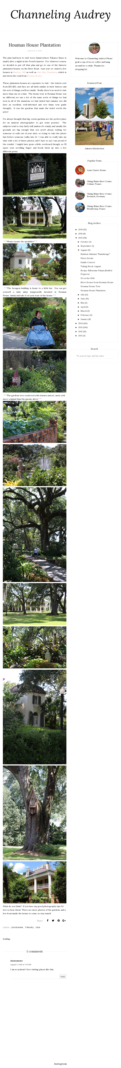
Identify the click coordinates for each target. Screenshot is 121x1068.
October (85, 242)
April (83, 307)
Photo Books (87, 258)
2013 (80, 327)
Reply (63, 976)
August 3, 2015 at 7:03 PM (20, 964)
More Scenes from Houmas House (97, 282)
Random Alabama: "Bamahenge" (95, 254)
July (82, 294)
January (84, 319)
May (82, 302)
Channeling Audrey (60, 14)
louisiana (17, 927)
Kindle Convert (88, 262)
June (83, 298)
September (86, 246)
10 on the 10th (88, 278)
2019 (80, 229)
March (84, 311)
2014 (80, 323)
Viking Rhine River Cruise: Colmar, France (99, 182)
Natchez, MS (19, 72)
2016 (80, 233)
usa (38, 927)
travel (29, 927)
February (85, 315)
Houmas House (34, 76)
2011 (80, 335)
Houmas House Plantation (93, 290)
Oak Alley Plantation (47, 72)
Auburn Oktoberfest (94, 148)
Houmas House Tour (90, 286)
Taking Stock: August (91, 266)
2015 (80, 238)
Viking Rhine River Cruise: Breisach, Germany (99, 195)
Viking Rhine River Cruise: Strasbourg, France (99, 207)
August (84, 250)
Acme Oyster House (96, 170)
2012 (80, 331)
